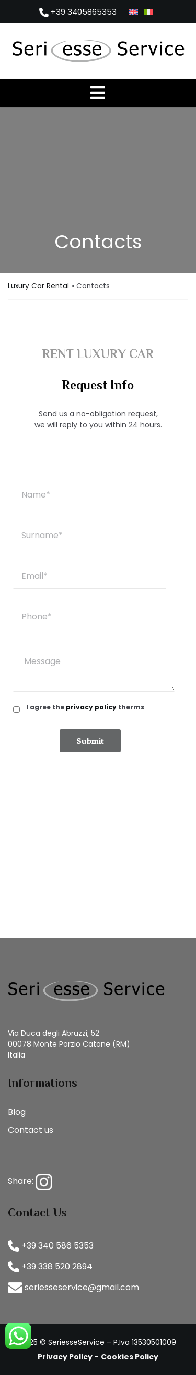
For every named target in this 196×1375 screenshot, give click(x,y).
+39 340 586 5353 (51, 1246)
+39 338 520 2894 (50, 1266)
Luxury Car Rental (38, 286)
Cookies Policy (129, 1357)
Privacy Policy (65, 1357)
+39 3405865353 (78, 11)
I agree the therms (85, 707)
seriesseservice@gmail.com (73, 1287)
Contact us (30, 1130)
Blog (17, 1112)
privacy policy (91, 707)
